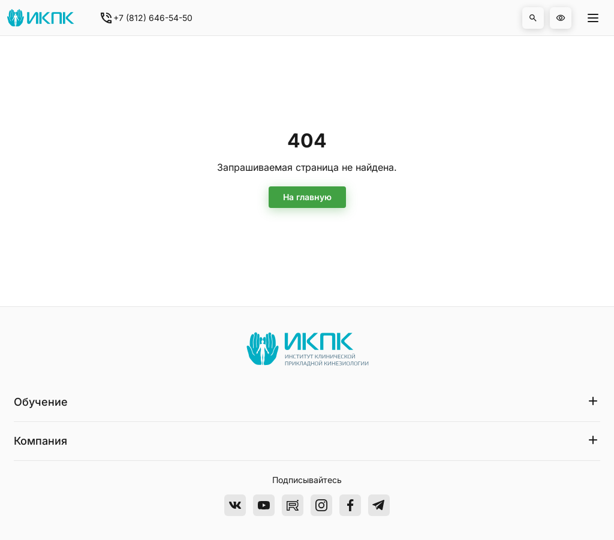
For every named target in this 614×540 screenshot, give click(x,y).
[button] (533, 18)
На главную (307, 197)
